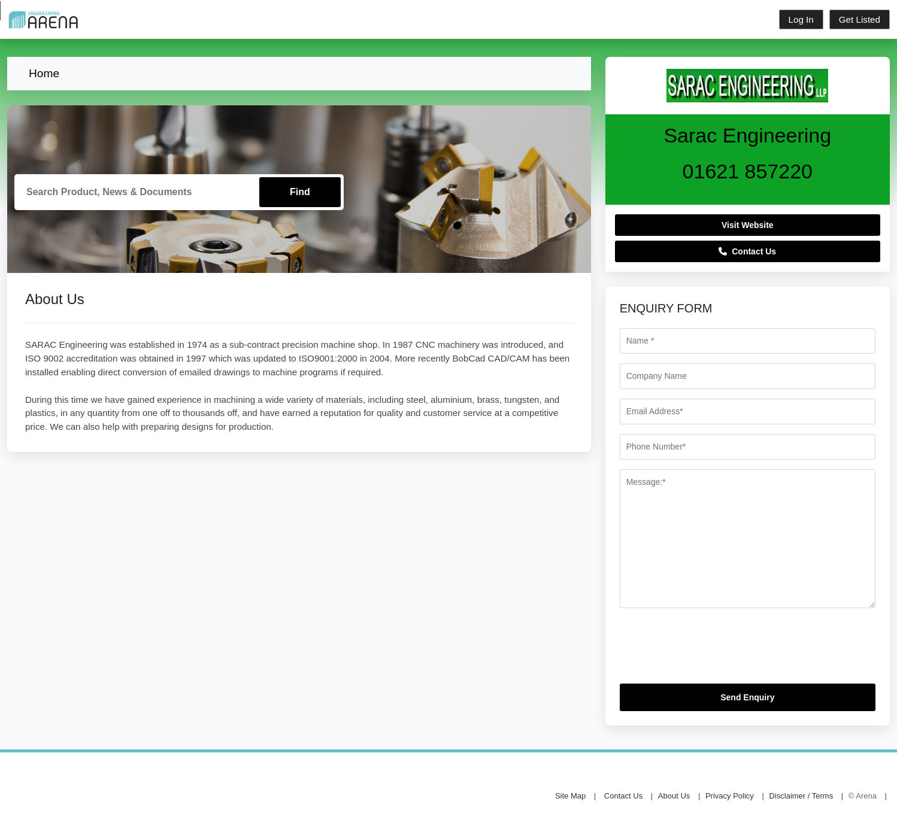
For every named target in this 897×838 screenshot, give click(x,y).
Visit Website (748, 225)
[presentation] (711, 650)
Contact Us (747, 251)
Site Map (570, 795)
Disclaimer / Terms (801, 795)
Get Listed (859, 19)
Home (44, 73)
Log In (801, 19)
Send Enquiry (747, 697)
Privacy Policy (729, 795)
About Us (674, 795)
